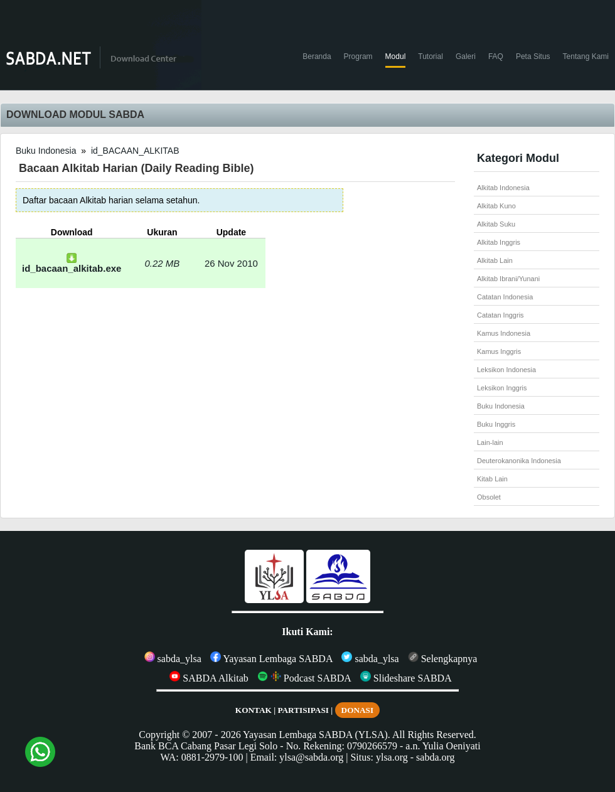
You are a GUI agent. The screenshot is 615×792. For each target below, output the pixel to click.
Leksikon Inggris (502, 388)
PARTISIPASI (303, 710)
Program (358, 56)
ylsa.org (392, 757)
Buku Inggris (496, 424)
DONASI (357, 710)
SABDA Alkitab (208, 678)
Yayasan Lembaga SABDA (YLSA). (316, 734)
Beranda (316, 56)
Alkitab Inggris (498, 242)
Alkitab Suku (496, 224)
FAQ (495, 56)
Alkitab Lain (495, 260)
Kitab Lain (492, 479)
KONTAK (253, 710)
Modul (395, 56)
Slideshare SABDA (406, 678)
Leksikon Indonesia (506, 369)
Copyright (159, 734)
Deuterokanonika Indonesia (519, 460)
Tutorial (430, 56)
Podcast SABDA (304, 678)
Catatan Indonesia (505, 297)
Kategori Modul (518, 158)
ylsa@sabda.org (311, 757)
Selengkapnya (443, 658)
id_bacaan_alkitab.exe (71, 264)
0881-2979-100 (212, 757)
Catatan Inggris (500, 315)
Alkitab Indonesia (503, 187)
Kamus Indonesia (503, 333)
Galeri (466, 56)
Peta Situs (533, 56)
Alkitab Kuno (496, 206)
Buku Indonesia (46, 151)
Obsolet (489, 497)
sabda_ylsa (172, 658)
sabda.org (435, 757)
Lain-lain (490, 442)
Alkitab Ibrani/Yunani (508, 278)
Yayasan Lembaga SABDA (271, 658)
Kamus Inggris (499, 351)
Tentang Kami (586, 56)
